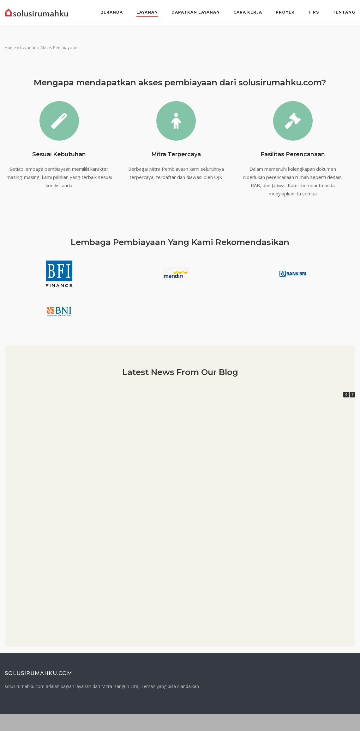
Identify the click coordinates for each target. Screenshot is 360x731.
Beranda (111, 12)
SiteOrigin (218, 722)
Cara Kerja (247, 12)
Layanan (147, 12)
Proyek (285, 12)
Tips (313, 12)
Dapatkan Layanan (195, 12)
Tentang (344, 12)
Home (10, 47)
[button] (352, 394)
